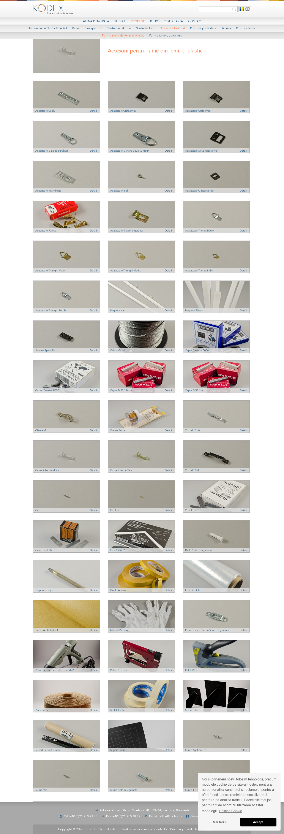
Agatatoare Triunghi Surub (50, 310)
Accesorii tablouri (172, 28)
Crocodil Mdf (192, 470)
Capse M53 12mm (121, 390)
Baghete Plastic (194, 310)
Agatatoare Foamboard (48, 191)
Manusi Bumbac (119, 630)
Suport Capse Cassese (48, 750)
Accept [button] (258, 822)
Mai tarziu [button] (220, 822)
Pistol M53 (191, 670)
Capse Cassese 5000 (197, 350)
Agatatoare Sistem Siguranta (126, 231)
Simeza (226, 28)
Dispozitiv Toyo (43, 590)
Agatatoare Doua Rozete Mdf (201, 151)
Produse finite (245, 28)
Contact (195, 21)
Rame (76, 28)
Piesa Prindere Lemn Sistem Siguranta (207, 630)
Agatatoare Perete (45, 231)
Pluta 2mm (41, 710)
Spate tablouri (145, 28)
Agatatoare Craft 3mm (198, 111)
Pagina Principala (95, 21)
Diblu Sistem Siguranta (198, 550)
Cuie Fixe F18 (43, 550)
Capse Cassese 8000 (47, 390)
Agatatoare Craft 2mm (123, 111)
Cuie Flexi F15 (118, 550)
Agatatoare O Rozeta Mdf (199, 191)
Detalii (94, 111)
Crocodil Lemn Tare (121, 470)
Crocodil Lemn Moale (47, 470)
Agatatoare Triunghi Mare (50, 271)
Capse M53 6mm (195, 390)
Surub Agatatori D (195, 750)
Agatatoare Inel (119, 191)
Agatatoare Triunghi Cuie (199, 231)
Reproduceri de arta (166, 21)
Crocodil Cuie (192, 430)
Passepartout (93, 28)
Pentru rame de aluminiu (165, 35)
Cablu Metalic (118, 350)
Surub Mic (41, 790)
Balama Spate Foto (46, 350)
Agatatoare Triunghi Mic (199, 271)
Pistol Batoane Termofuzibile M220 (55, 670)
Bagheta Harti (118, 310)
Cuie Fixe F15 (193, 510)
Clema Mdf (41, 430)
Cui (37, 510)
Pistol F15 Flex (118, 670)
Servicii (120, 21)
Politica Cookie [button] (230, 811)
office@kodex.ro (170, 816)
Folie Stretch (192, 590)
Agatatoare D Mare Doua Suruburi (129, 151)
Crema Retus (117, 430)
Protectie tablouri (119, 28)
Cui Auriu (115, 510)
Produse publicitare (203, 28)
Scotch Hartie (117, 710)
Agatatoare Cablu (45, 111)
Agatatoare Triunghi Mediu (125, 271)
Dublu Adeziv (118, 590)
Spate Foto (191, 710)
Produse (138, 21)
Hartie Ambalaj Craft (47, 630)
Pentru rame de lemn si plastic (123, 35)
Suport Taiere (118, 750)
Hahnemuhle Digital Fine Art (48, 28)
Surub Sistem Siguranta (123, 790)
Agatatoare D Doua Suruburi (51, 151)
